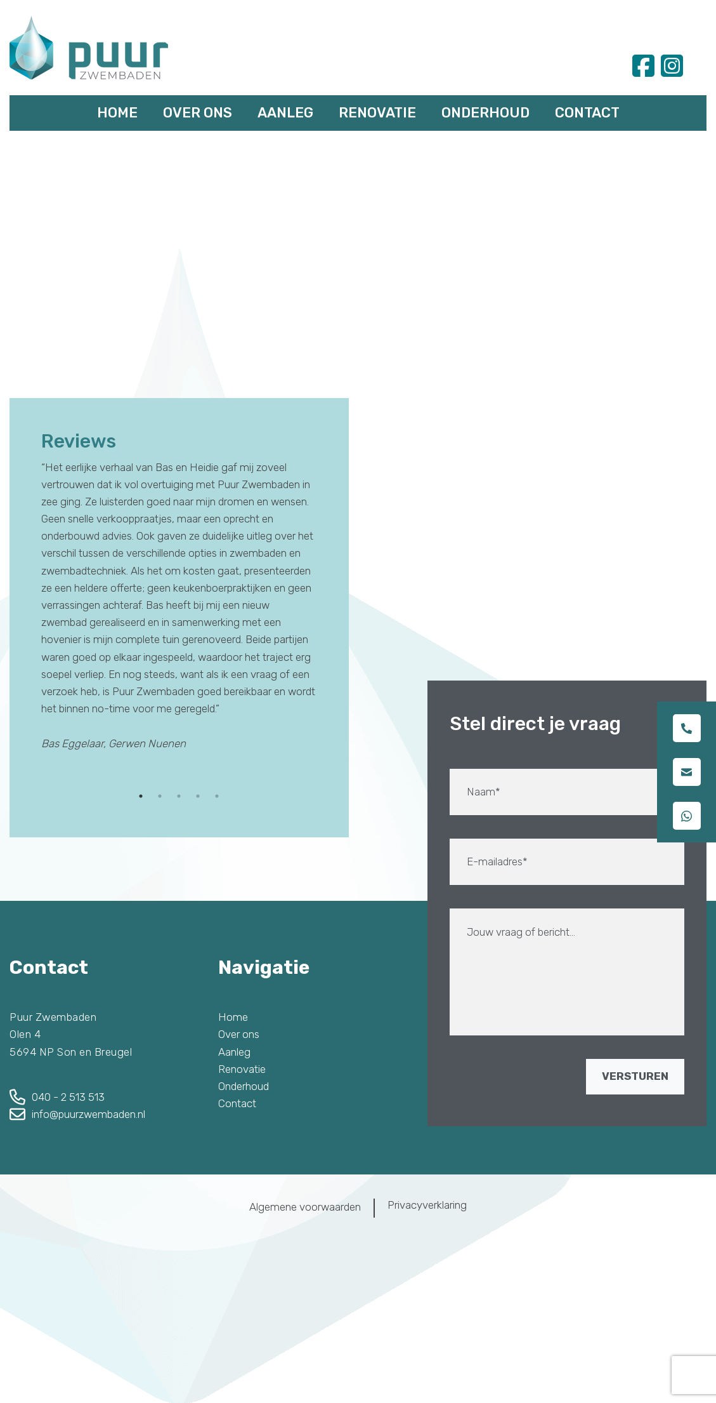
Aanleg (285, 112)
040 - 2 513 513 (68, 1097)
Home (117, 112)
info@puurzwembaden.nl (88, 1114)
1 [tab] (140, 796)
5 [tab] (217, 796)
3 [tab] (178, 796)
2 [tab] (159, 796)
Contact (587, 112)
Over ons (197, 112)
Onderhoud (485, 112)
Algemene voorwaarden (305, 1206)
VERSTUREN (635, 1076)
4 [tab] (198, 796)
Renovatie (377, 112)
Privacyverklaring (427, 1205)
